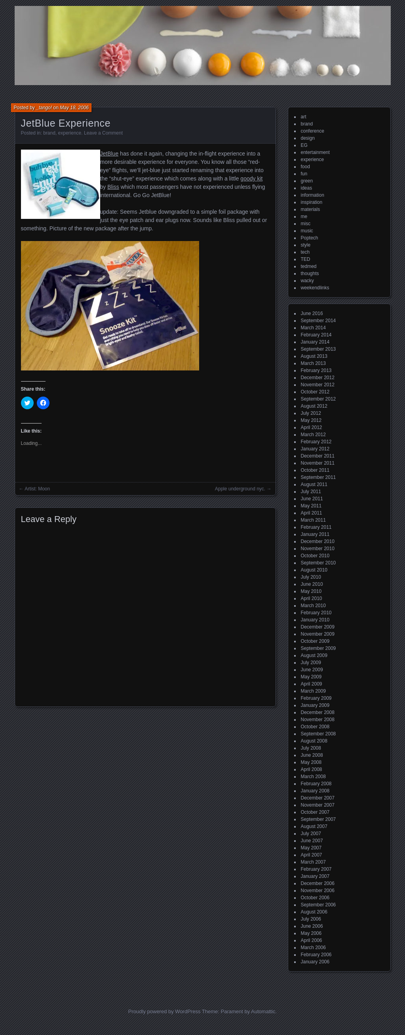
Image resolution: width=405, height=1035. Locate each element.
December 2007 (318, 798)
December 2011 (318, 456)
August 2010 (314, 570)
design (308, 138)
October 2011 (315, 470)
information (312, 195)
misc (306, 223)
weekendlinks (315, 288)
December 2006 (318, 883)
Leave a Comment (103, 133)
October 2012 (315, 392)
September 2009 (318, 648)
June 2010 (312, 584)
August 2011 (314, 484)
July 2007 (311, 833)
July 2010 (311, 577)
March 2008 (313, 776)
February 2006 (316, 954)
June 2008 (312, 755)
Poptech (309, 238)
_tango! (44, 107)
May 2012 (311, 420)
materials (310, 209)
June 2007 (312, 840)
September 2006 (318, 905)
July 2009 (311, 662)
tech (305, 252)
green (307, 181)
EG (304, 145)
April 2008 (311, 769)
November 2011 (318, 463)
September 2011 (318, 477)
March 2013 (313, 363)
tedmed (309, 266)
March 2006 (313, 947)
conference (312, 131)
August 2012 (314, 406)
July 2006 (311, 919)
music (307, 231)
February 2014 (316, 335)
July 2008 (311, 748)
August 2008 (314, 741)
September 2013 (318, 349)
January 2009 (315, 705)
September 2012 (318, 399)
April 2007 (311, 855)
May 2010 (311, 591)
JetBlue (109, 153)
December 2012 (318, 377)
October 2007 (315, 812)
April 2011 (311, 513)
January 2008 (315, 791)
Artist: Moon (37, 489)
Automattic (263, 1011)
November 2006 (318, 890)
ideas (306, 188)
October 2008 (315, 726)
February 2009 (316, 698)
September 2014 (318, 320)
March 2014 (313, 327)
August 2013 (314, 356)
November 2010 (318, 548)
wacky (307, 280)
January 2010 (315, 620)
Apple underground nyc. (240, 489)
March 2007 (313, 862)
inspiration (312, 202)
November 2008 (318, 719)
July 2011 (311, 491)
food (305, 166)
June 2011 (312, 498)
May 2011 (311, 506)
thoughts (310, 273)
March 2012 (313, 434)
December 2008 (318, 712)
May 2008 (311, 762)
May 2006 (311, 933)
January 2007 (315, 876)
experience (70, 133)
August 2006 (314, 912)
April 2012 (311, 427)
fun (304, 174)
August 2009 (314, 655)
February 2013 (316, 370)
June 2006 (312, 926)
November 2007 (318, 805)
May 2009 (311, 677)
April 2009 (311, 684)
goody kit (251, 178)
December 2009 (318, 627)
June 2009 (312, 669)
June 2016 (312, 313)
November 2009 (318, 634)
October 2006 (315, 897)
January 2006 (315, 962)
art (303, 117)
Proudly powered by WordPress (164, 1011)
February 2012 (316, 441)
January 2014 (315, 342)
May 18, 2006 (74, 107)
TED (305, 259)
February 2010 (316, 612)
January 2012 (315, 449)
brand (49, 133)
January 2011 (315, 534)
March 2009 (313, 691)
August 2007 (314, 826)
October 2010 (315, 555)
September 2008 (318, 734)
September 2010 (318, 563)
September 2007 (318, 819)
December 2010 (318, 541)
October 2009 (315, 641)
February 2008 (316, 783)
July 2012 (311, 413)
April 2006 (311, 940)
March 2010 (313, 605)
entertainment (315, 152)
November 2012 (318, 384)
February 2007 (316, 869)
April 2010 (311, 598)
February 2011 (316, 527)
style (306, 245)
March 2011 (313, 520)
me (304, 216)
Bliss (113, 187)
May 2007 (311, 848)
